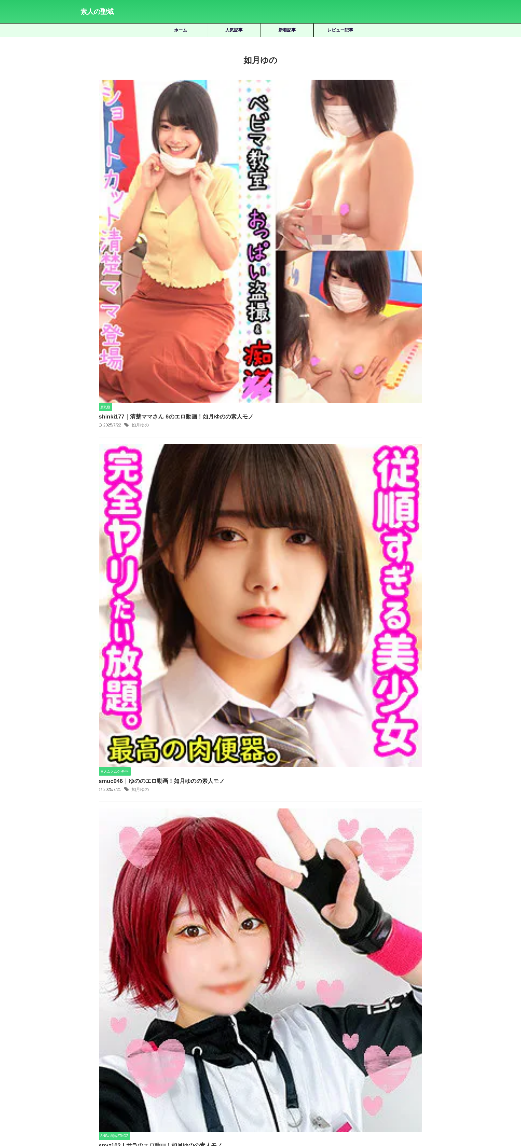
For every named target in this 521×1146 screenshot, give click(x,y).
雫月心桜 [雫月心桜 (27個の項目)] (279, 1056)
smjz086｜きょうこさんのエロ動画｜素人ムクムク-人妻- (279, 789)
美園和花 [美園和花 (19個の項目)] (349, 1045)
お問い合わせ (311, 1110)
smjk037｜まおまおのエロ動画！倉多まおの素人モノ (279, 836)
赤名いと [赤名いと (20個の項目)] (224, 1056)
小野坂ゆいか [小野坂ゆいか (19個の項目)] (356, 1034)
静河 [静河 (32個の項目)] (300, 1056)
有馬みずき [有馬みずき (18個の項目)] (388, 1034)
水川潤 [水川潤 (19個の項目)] (169, 1045)
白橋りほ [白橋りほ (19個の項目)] (235, 1045)
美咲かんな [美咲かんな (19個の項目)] (322, 1045)
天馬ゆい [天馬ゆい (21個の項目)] (241, 1034)
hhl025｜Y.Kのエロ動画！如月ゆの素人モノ (255, 546)
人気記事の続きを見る (259, 989)
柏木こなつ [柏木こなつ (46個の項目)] (123, 1045)
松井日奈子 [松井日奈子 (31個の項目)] (93, 1045)
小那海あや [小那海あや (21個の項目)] (324, 1034)
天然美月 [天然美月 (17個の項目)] (216, 1034)
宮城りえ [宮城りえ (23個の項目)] (296, 1034)
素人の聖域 (97, 11)
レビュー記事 (340, 30)
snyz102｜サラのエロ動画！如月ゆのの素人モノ (261, 320)
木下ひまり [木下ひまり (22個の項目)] (417, 1034)
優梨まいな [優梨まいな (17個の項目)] (163, 1034)
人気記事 (234, 30)
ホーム (180, 30)
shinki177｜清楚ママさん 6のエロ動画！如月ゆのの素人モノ (276, 94)
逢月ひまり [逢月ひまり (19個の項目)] (252, 1056)
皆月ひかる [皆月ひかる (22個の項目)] (262, 1045)
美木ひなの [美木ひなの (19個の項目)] (377, 1045)
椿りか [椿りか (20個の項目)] (148, 1045)
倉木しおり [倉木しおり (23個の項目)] (133, 1034)
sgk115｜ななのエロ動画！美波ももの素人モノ (279, 742)
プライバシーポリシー (271, 1110)
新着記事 (287, 30)
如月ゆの (244, 102)
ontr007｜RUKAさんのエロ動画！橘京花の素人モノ (279, 883)
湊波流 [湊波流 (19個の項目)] (211, 1045)
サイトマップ (230, 1110)
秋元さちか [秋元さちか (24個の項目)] (292, 1045)
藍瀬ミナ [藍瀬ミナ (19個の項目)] (404, 1045)
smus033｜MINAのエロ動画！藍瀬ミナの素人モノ (280, 930)
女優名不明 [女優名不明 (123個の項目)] (269, 1034)
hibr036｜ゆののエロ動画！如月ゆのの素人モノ (260, 433)
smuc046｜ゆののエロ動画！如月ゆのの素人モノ (262, 207)
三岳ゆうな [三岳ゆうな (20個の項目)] (103, 1034)
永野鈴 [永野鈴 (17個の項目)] (190, 1045)
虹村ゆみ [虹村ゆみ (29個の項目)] (430, 1045)
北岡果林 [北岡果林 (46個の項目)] (190, 1034)
